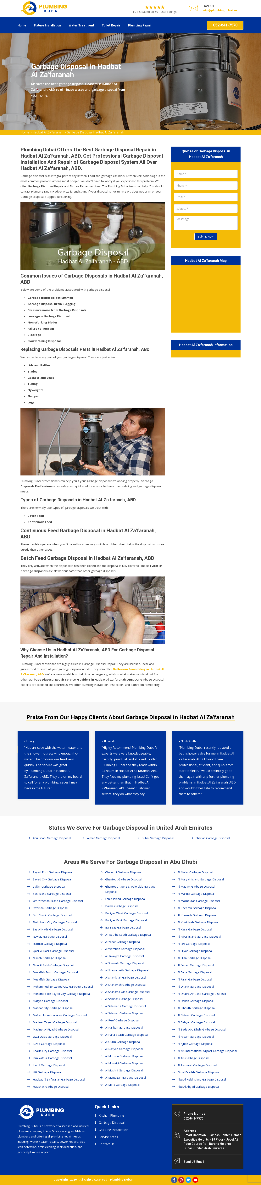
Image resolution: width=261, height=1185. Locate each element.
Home (22, 25)
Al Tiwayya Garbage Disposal (124, 956)
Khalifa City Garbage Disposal (52, 1051)
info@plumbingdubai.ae (220, 10)
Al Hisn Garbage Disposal (194, 958)
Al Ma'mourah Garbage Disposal (199, 901)
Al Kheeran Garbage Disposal (197, 908)
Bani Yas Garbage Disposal (123, 927)
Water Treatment (81, 25)
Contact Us (106, 1144)
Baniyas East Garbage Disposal (126, 920)
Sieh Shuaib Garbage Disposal (52, 915)
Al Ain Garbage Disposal (193, 1058)
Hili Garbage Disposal (47, 1072)
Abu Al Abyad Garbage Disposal (198, 1086)
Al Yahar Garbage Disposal (122, 942)
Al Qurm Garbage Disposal (122, 1042)
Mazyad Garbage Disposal (50, 1001)
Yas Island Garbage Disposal (52, 894)
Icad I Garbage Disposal (49, 1065)
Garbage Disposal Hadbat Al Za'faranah (95, 132)
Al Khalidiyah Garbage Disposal (198, 922)
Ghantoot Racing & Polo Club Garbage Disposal (130, 889)
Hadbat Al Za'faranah (47, 132)
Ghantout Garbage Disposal (123, 879)
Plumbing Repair (140, 25)
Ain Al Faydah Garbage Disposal (198, 1072)
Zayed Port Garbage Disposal (52, 872)
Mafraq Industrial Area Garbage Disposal (60, 1015)
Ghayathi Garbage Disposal (123, 872)
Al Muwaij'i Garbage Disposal (124, 1063)
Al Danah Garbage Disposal (196, 1001)
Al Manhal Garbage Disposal (196, 894)
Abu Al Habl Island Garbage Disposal (202, 1079)
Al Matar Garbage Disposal (195, 872)
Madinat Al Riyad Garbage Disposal (56, 1029)
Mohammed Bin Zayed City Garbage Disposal (63, 986)
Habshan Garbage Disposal (51, 1086)
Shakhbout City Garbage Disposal (55, 922)
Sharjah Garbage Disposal (213, 838)
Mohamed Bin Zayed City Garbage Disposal (61, 994)
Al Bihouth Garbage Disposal (196, 1008)
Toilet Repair (111, 25)
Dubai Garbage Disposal (158, 838)
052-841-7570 (225, 25)
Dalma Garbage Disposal (121, 906)
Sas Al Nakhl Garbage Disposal (53, 929)
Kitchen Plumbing (111, 1115)
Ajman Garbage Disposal (103, 838)
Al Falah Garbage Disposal (195, 979)
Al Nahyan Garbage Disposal (124, 1049)
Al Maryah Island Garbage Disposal (201, 879)
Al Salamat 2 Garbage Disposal (125, 1006)
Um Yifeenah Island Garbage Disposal (58, 901)
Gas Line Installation (113, 1130)
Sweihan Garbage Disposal (50, 908)
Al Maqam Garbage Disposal (196, 886)
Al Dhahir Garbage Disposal (196, 986)
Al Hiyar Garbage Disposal (195, 951)
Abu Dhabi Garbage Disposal (52, 838)
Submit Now (206, 236)
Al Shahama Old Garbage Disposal (127, 992)
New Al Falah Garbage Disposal (53, 965)
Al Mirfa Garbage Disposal (122, 1085)
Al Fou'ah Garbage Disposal (196, 965)
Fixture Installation (47, 25)
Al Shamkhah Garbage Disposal (125, 977)
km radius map (206, 298)
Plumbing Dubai (121, 1179)
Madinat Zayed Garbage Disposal (55, 1022)
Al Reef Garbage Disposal (122, 1020)
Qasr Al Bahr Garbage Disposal (53, 951)
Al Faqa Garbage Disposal (195, 972)
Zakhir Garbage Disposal (49, 886)
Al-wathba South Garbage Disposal (128, 934)
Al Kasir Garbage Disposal (195, 929)
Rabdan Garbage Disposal (50, 944)
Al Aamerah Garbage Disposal (197, 1065)
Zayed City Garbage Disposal (52, 879)
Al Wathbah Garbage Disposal (125, 949)
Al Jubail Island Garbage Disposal (199, 936)
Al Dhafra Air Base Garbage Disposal (202, 994)
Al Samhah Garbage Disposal (124, 999)
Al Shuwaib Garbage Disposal (124, 963)
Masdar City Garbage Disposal (53, 1008)
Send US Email (194, 1162)
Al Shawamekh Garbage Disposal (126, 970)
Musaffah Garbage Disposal (51, 979)
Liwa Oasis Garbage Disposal (52, 1036)
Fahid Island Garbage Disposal (125, 899)
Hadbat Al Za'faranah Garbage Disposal (59, 1079)
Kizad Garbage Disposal (49, 1044)
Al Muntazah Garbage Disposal (125, 1077)
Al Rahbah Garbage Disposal (124, 1027)
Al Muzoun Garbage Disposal (124, 1056)
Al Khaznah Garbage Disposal (197, 915)
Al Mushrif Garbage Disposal (124, 1070)
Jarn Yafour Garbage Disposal (52, 1058)
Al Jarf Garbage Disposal (194, 944)
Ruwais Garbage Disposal (50, 936)
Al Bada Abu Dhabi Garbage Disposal (202, 1029)
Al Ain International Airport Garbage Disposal (207, 1051)
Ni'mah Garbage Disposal (49, 958)
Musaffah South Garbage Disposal (55, 972)
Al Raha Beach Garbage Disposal (126, 1034)
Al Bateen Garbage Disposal (196, 1015)
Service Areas (108, 1137)
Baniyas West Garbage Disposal (126, 913)
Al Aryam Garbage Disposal (196, 1036)
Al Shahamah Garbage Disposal (125, 984)
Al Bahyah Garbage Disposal (196, 1022)
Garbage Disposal (112, 1122)
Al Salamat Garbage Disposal (124, 1013)
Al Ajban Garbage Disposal (195, 1044)
